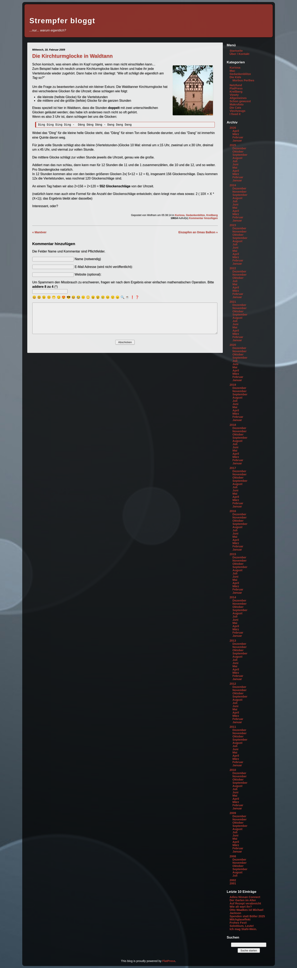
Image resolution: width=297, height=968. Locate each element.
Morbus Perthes (243, 80)
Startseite (236, 50)
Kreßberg (212, 215)
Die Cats (235, 107)
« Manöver (39, 232)
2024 (233, 185)
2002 (233, 880)
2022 (233, 268)
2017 (233, 468)
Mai (234, 167)
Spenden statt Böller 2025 (247, 916)
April (235, 131)
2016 (233, 511)
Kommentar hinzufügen (203, 218)
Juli (234, 161)
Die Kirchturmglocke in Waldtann (72, 56)
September (239, 154)
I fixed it (235, 114)
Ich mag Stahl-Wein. (243, 929)
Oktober (237, 151)
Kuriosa (179, 215)
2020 (233, 344)
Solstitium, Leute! (242, 925)
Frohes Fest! (238, 922)
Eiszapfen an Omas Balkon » (198, 232)
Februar (237, 137)
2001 (233, 883)
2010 (233, 770)
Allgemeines (238, 98)
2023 (233, 225)
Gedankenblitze (195, 215)
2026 (233, 127)
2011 (233, 726)
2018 (233, 424)
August (237, 158)
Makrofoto (237, 104)
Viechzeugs (237, 110)
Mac (232, 70)
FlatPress (236, 88)
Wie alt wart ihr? (241, 906)
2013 (233, 640)
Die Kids (235, 77)
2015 (233, 554)
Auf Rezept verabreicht (245, 903)
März (235, 134)
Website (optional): (88, 275)
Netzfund (236, 85)
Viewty (234, 94)
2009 (233, 813)
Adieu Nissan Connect (245, 897)
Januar (237, 140)
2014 (233, 597)
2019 (233, 384)
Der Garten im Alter (243, 900)
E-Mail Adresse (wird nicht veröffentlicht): (104, 267)
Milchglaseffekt (240, 919)
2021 (233, 301)
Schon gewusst (240, 101)
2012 (233, 683)
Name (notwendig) (88, 259)
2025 (233, 145)
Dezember (239, 148)
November (239, 191)
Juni (235, 164)
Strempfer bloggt (62, 21)
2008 (233, 856)
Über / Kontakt (239, 54)
